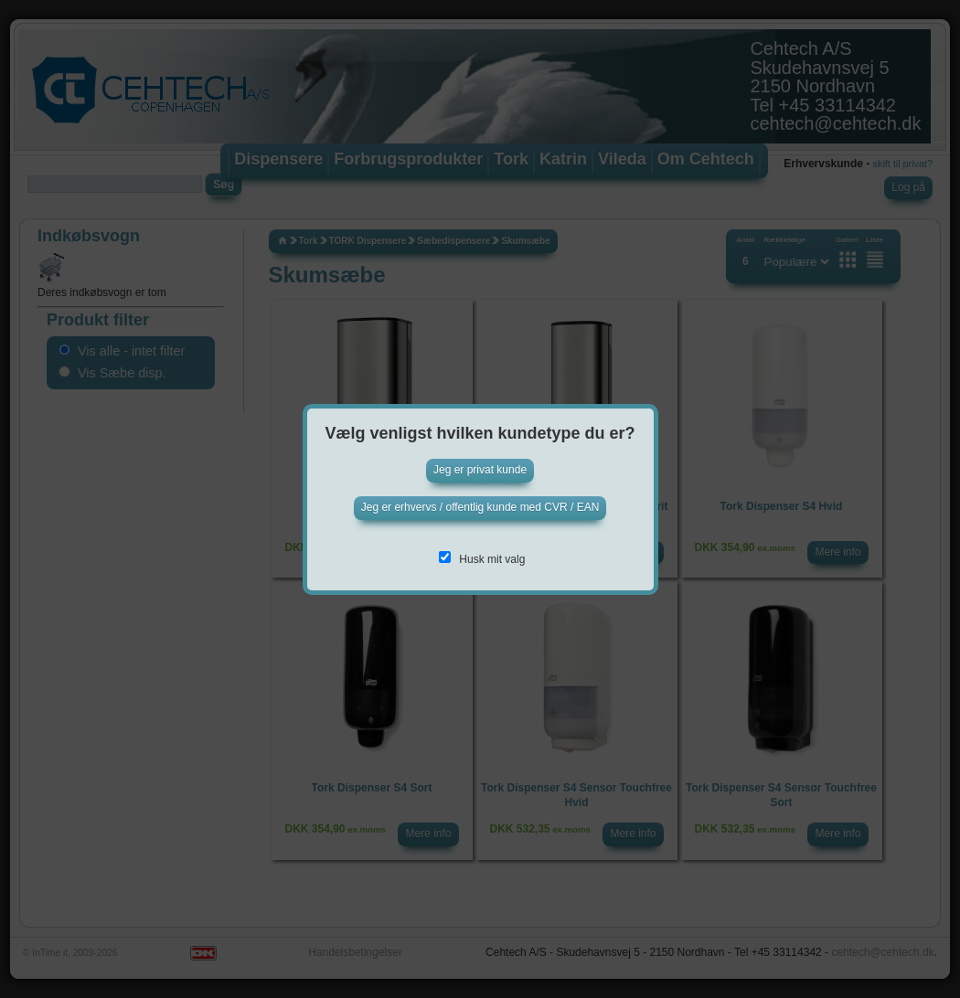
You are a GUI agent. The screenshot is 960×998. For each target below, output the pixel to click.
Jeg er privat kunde (480, 469)
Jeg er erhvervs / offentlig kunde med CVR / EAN (480, 507)
